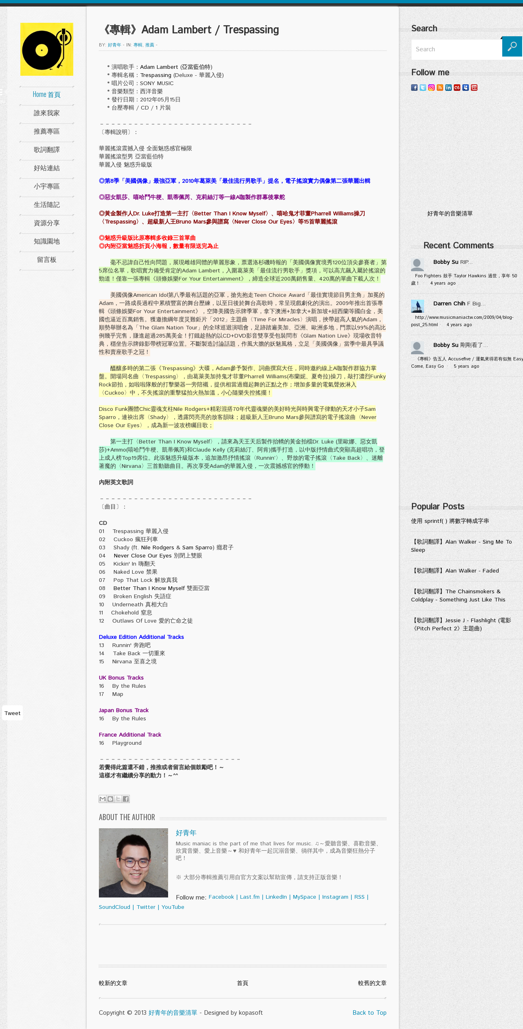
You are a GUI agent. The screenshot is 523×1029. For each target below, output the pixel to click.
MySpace (304, 897)
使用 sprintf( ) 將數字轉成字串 (450, 521)
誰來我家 (47, 112)
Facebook (221, 897)
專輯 (137, 45)
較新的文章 (113, 983)
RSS (360, 897)
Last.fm (250, 897)
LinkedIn (276, 897)
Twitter (145, 907)
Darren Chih (449, 304)
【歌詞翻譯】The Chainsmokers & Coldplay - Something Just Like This (458, 596)
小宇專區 (47, 186)
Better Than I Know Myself (149, 588)
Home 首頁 (47, 94)
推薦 (149, 45)
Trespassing (155, 75)
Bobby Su (445, 262)
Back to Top (369, 1013)
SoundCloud (114, 907)
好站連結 (47, 167)
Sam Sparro (197, 548)
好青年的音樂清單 (173, 1013)
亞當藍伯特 (196, 67)
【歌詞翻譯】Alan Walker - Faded (455, 571)
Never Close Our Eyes (143, 556)
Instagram (335, 897)
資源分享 (47, 222)
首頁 (242, 983)
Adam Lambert (159, 67)
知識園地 (47, 241)
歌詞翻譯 (47, 149)
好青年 (114, 45)
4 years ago (442, 283)
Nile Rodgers (157, 548)
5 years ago (466, 366)
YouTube (173, 907)
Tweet (12, 713)
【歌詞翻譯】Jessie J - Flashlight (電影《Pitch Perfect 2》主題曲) (461, 625)
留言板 (47, 259)
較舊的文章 (372, 983)
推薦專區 (47, 131)
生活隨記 (47, 204)
